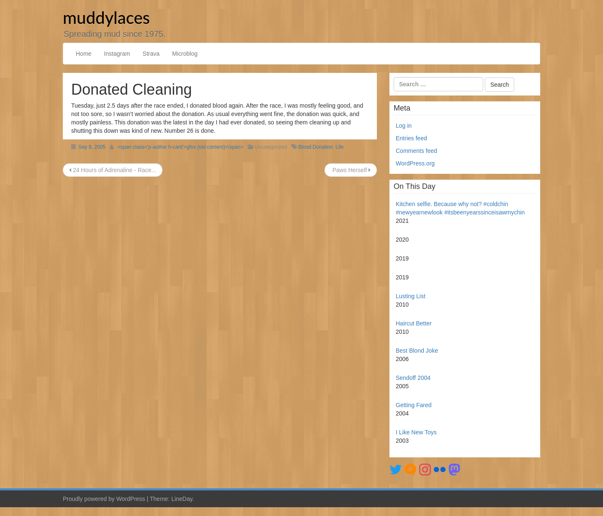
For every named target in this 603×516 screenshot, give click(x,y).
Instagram (117, 53)
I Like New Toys (416, 432)
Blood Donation (316, 147)
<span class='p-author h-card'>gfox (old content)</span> (180, 147)
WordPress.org (415, 163)
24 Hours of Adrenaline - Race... (112, 170)
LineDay (181, 498)
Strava (151, 53)
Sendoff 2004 (413, 377)
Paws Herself (351, 170)
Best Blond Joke (417, 350)
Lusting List (410, 296)
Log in (404, 125)
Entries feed (411, 138)
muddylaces (106, 18)
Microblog (185, 53)
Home (83, 53)
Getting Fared (414, 405)
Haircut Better (414, 323)
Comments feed (416, 150)
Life (339, 147)
